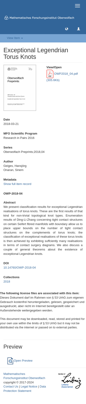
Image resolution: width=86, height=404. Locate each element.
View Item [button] (15, 38)
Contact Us (10, 386)
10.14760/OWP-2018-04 (19, 267)
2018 (6, 281)
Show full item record (17, 184)
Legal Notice (29, 386)
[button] (67, 28)
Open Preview (20, 360)
